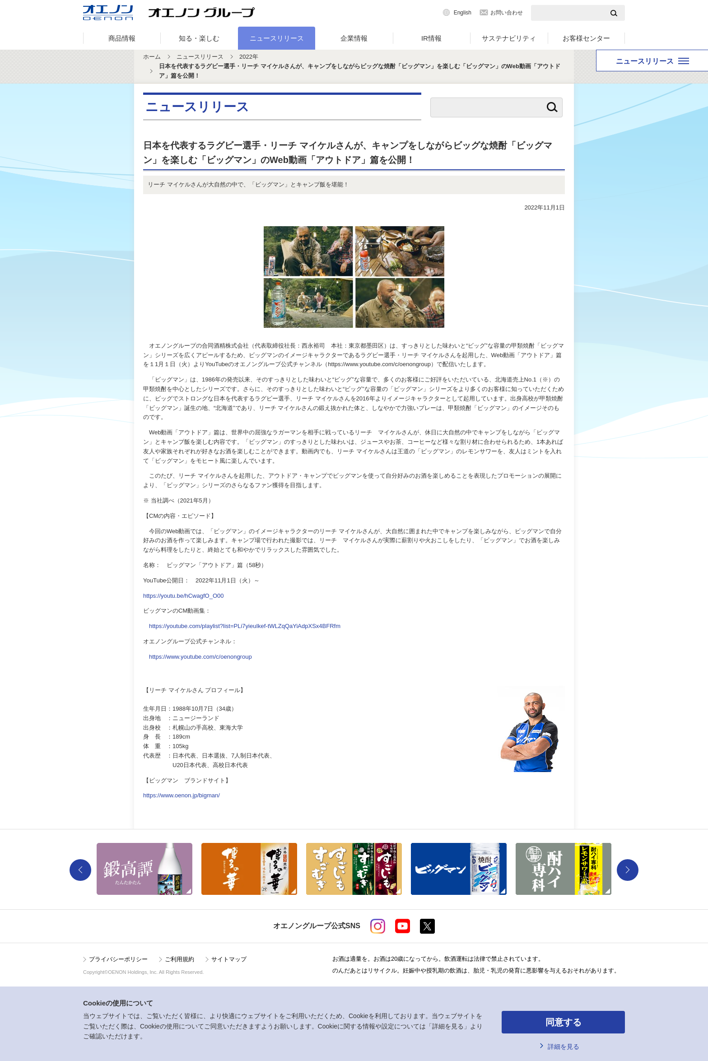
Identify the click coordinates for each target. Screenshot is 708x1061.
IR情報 (431, 38)
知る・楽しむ (199, 38)
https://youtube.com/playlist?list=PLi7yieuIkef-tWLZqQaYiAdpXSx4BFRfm (244, 626)
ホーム (152, 56)
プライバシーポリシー (118, 959)
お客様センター (586, 38)
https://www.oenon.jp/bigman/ (181, 795)
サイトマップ (229, 959)
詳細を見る (563, 1046)
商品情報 (121, 38)
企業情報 (354, 38)
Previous (80, 870)
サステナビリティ (509, 38)
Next (627, 870)
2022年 (248, 56)
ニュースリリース (277, 38)
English (462, 12)
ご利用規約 (179, 959)
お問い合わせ (506, 12)
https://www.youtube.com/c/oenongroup (200, 656)
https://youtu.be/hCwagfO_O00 (183, 595)
